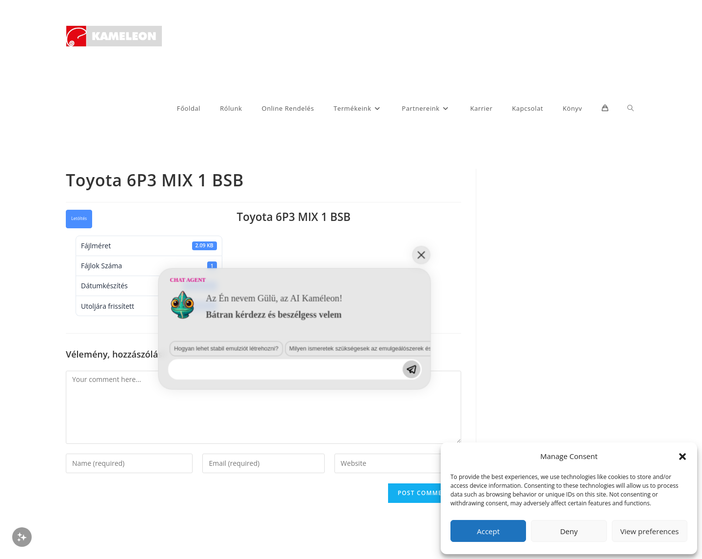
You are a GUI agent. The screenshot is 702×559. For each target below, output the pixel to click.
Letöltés (79, 218)
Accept (488, 531)
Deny (569, 531)
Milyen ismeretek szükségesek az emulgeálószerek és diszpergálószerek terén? (228, 468)
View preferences (649, 531)
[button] (682, 456)
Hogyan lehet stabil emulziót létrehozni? (98, 468)
